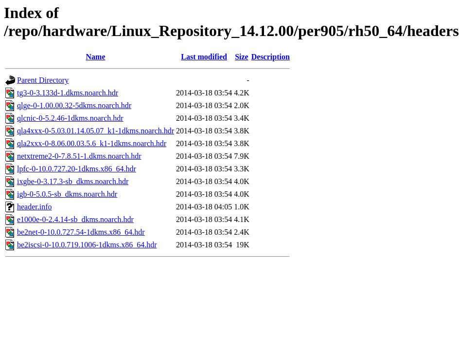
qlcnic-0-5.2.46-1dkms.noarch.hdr (70, 118)
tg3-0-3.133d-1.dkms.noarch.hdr (67, 93)
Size (241, 57)
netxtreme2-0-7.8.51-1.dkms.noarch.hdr (79, 156)
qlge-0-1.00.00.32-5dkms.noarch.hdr (74, 105)
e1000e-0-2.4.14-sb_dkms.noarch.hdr (75, 219)
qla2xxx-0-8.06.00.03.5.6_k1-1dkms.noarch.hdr (91, 143)
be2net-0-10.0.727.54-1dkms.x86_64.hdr (81, 232)
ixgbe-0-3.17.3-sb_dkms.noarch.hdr (72, 181)
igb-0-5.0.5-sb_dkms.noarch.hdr (67, 194)
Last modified (204, 57)
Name (96, 57)
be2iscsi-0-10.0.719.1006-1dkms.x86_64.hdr (87, 245)
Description (270, 57)
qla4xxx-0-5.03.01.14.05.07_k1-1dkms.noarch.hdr (95, 131)
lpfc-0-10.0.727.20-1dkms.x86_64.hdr (76, 169)
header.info (34, 207)
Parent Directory (43, 80)
